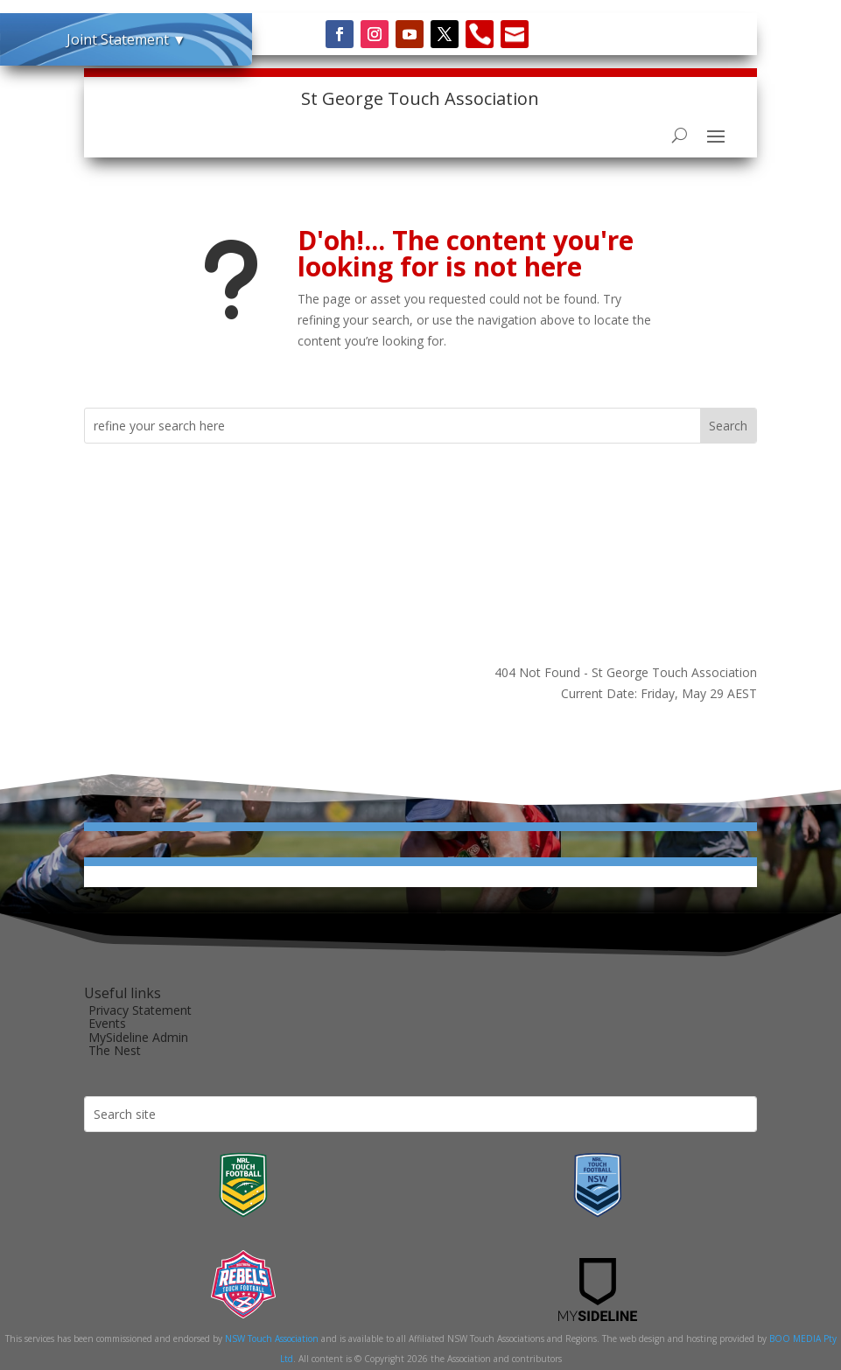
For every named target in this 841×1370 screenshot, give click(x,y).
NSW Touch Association (272, 1338)
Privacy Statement (140, 1010)
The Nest (114, 1050)
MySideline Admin (138, 1037)
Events (107, 1023)
